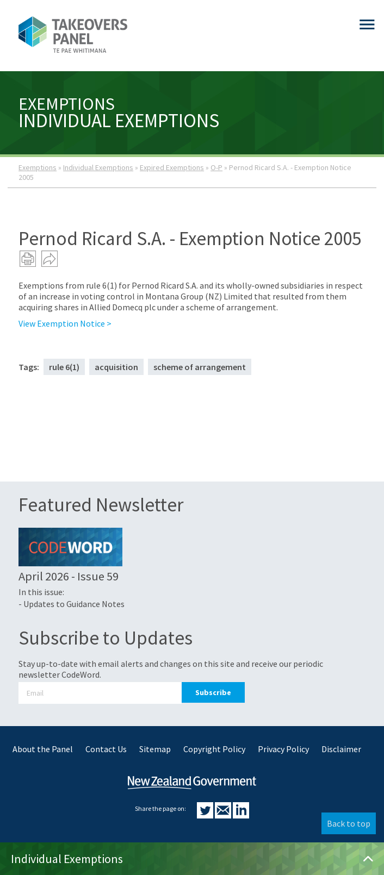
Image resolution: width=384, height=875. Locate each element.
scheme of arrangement (199, 366)
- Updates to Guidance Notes (71, 603)
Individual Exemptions (98, 167)
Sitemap (155, 748)
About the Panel (43, 748)
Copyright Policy (214, 748)
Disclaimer (341, 748)
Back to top (348, 823)
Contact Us (106, 748)
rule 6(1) (64, 366)
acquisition (116, 366)
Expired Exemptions (172, 167)
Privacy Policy (283, 748)
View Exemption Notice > (65, 323)
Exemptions (37, 167)
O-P (216, 167)
